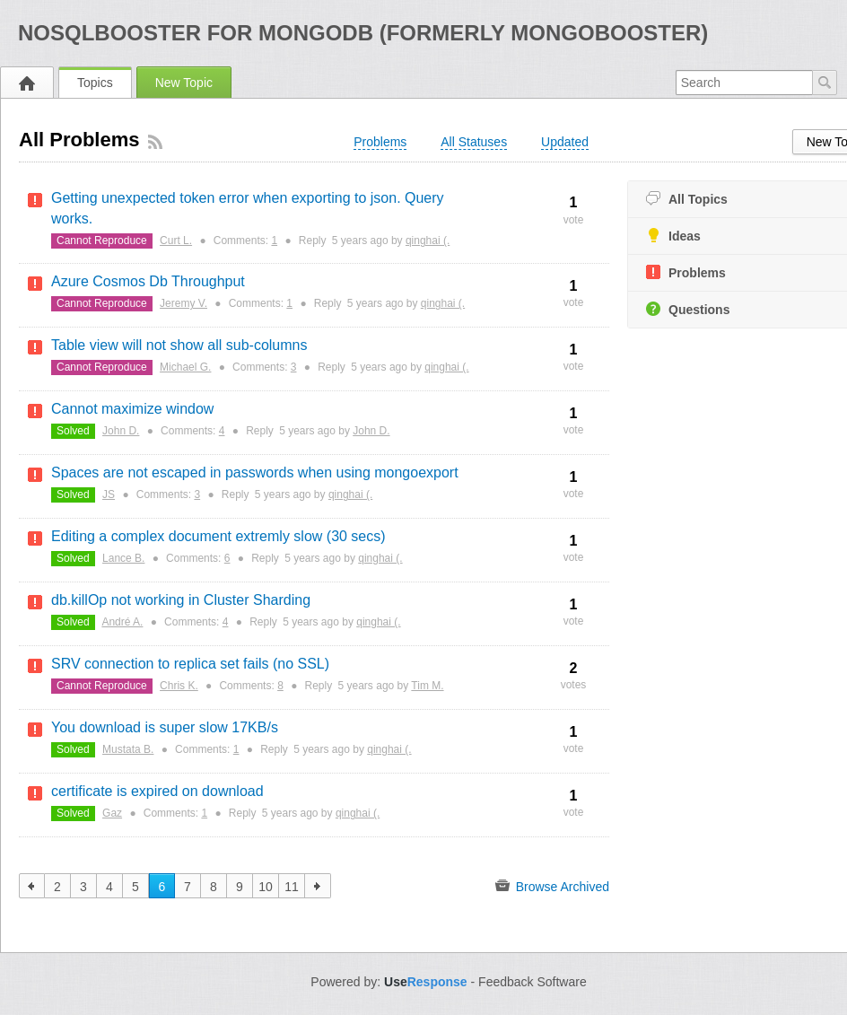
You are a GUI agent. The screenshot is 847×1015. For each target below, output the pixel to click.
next (318, 885)
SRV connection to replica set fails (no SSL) (190, 663)
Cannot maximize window (132, 408)
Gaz (112, 813)
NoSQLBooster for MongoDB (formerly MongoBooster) (363, 33)
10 (265, 886)
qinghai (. (428, 240)
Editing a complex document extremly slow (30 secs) (218, 536)
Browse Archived (552, 886)
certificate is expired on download (157, 791)
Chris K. (179, 685)
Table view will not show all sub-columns (179, 345)
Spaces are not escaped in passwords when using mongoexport (254, 472)
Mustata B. (127, 749)
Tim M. (427, 685)
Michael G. (185, 367)
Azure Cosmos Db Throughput (148, 281)
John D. (120, 430)
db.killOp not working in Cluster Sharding (180, 600)
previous (32, 885)
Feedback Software (532, 982)
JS (108, 494)
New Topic (184, 82)
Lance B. (123, 558)
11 (291, 886)
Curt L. (176, 240)
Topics (95, 82)
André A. (122, 622)
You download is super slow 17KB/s (164, 727)
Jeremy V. (183, 303)
